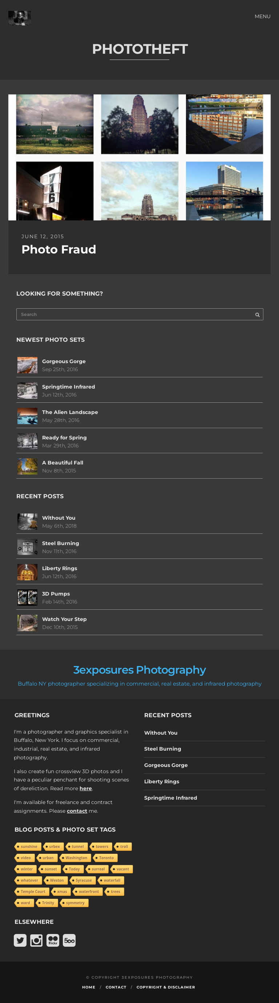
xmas (62, 891)
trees (115, 891)
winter (27, 869)
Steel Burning (60, 543)
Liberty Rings (59, 568)
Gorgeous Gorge (64, 361)
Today (74, 869)
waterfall (112, 880)
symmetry (75, 902)
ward (25, 902)
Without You (59, 518)
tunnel (78, 846)
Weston (57, 880)
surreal (98, 869)
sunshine (29, 846)
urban (48, 857)
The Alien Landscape (70, 412)
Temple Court (33, 891)
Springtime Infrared (68, 386)
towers (102, 846)
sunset (51, 869)
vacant (123, 869)
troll (124, 846)
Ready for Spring (64, 437)
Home (89, 987)
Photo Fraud (58, 249)
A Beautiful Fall (62, 462)
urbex (54, 846)
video (26, 857)
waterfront (89, 891)
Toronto (106, 857)
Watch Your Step (64, 619)
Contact (116, 987)
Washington (77, 857)
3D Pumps (56, 593)
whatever (29, 880)
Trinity (48, 902)
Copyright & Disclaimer (166, 987)
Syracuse (84, 880)
